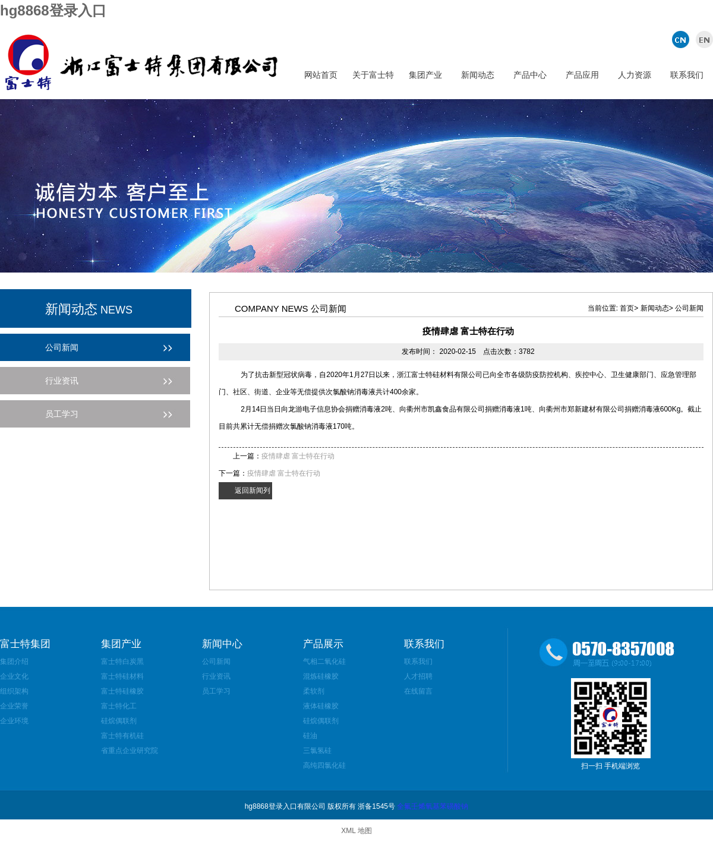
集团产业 (425, 75)
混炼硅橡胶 (321, 676)
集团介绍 (14, 661)
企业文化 (14, 676)
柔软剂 (313, 691)
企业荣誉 (14, 706)
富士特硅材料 (122, 676)
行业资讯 (216, 676)
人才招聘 (418, 676)
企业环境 (14, 721)
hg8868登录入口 (53, 10)
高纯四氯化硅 (324, 765)
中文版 (681, 39)
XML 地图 (356, 831)
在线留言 (418, 691)
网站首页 (320, 75)
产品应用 (582, 75)
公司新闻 (216, 661)
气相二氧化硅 (324, 661)
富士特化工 (119, 706)
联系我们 (686, 75)
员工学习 (216, 691)
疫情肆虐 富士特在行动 (298, 456)
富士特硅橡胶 (122, 691)
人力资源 (634, 75)
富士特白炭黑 (122, 661)
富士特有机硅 (122, 736)
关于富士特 (373, 75)
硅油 (310, 736)
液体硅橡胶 (321, 706)
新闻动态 (477, 75)
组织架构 (14, 691)
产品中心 (530, 75)
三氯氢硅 (317, 750)
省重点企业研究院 (129, 750)
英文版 (702, 39)
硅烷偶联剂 (119, 721)
